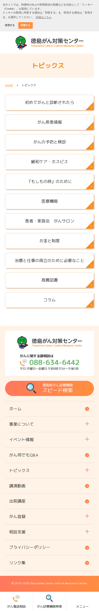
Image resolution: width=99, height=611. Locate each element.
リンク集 (17, 562)
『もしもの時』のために (49, 181)
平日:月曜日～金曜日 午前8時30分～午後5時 (49, 362)
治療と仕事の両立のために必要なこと (49, 260)
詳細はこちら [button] (44, 17)
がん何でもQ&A (23, 455)
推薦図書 (49, 280)
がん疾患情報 (49, 122)
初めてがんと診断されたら (49, 102)
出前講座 (17, 501)
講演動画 (17, 486)
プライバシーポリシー (29, 547)
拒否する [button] (10, 25)
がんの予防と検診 (49, 142)
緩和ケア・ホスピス (49, 161)
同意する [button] (25, 25)
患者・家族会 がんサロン (49, 221)
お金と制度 (49, 240)
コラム (49, 299)
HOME (9, 85)
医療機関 (49, 201)
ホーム (15, 408)
